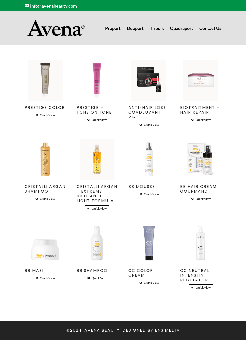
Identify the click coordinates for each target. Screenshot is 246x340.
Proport (113, 28)
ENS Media (167, 330)
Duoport (135, 28)
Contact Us (210, 28)
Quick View (45, 115)
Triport (157, 28)
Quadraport (181, 28)
